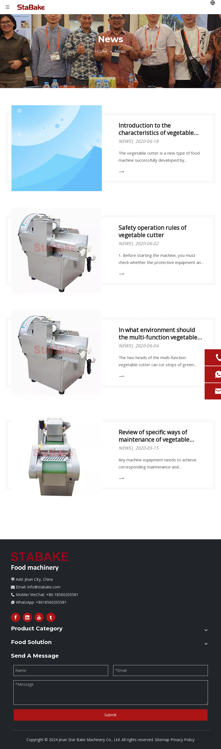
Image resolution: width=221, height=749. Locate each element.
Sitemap (162, 739)
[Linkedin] (27, 617)
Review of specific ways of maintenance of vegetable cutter (154, 439)
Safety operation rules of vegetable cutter (152, 231)
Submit (110, 714)
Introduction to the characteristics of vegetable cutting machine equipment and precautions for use (157, 136)
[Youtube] (39, 617)
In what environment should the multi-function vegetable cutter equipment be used (158, 337)
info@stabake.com (43, 586)
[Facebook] (15, 617)
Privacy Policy (182, 739)
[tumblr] (50, 617)
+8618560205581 (51, 602)
